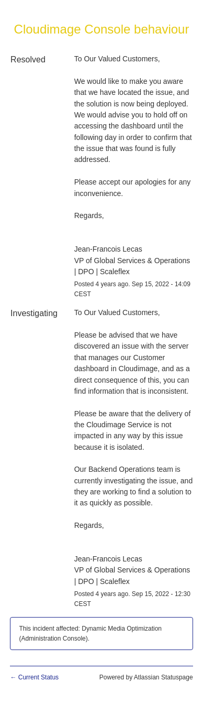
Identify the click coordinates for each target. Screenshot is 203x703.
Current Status (34, 677)
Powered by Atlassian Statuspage (146, 677)
